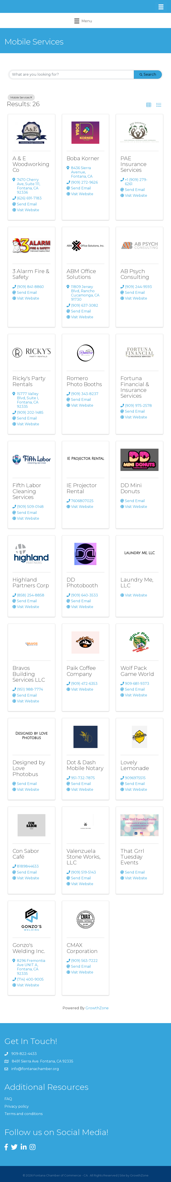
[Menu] (161, 7)
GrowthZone (97, 1008)
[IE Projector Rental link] (85, 458)
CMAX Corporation (82, 948)
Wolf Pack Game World (137, 671)
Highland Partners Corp (30, 582)
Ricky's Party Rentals (28, 381)
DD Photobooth (82, 582)
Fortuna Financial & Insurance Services (134, 387)
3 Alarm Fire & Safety (30, 274)
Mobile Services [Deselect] (21, 97)
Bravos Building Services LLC (28, 674)
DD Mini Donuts (131, 488)
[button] (148, 105)
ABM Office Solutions (81, 274)
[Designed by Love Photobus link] (31, 735)
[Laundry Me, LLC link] (139, 553)
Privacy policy (16, 1106)
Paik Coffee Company (81, 671)
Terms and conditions (23, 1114)
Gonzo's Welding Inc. (28, 948)
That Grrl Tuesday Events (132, 857)
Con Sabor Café (25, 854)
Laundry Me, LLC (136, 582)
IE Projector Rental (82, 488)
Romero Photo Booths (84, 381)
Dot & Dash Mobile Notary (85, 765)
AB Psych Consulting (134, 274)
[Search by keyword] (71, 74)
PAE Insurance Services (133, 164)
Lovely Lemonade (134, 765)
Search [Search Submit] (148, 74)
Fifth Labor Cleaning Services (26, 491)
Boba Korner (83, 158)
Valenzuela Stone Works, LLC (84, 857)
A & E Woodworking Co (30, 164)
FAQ (8, 1099)
